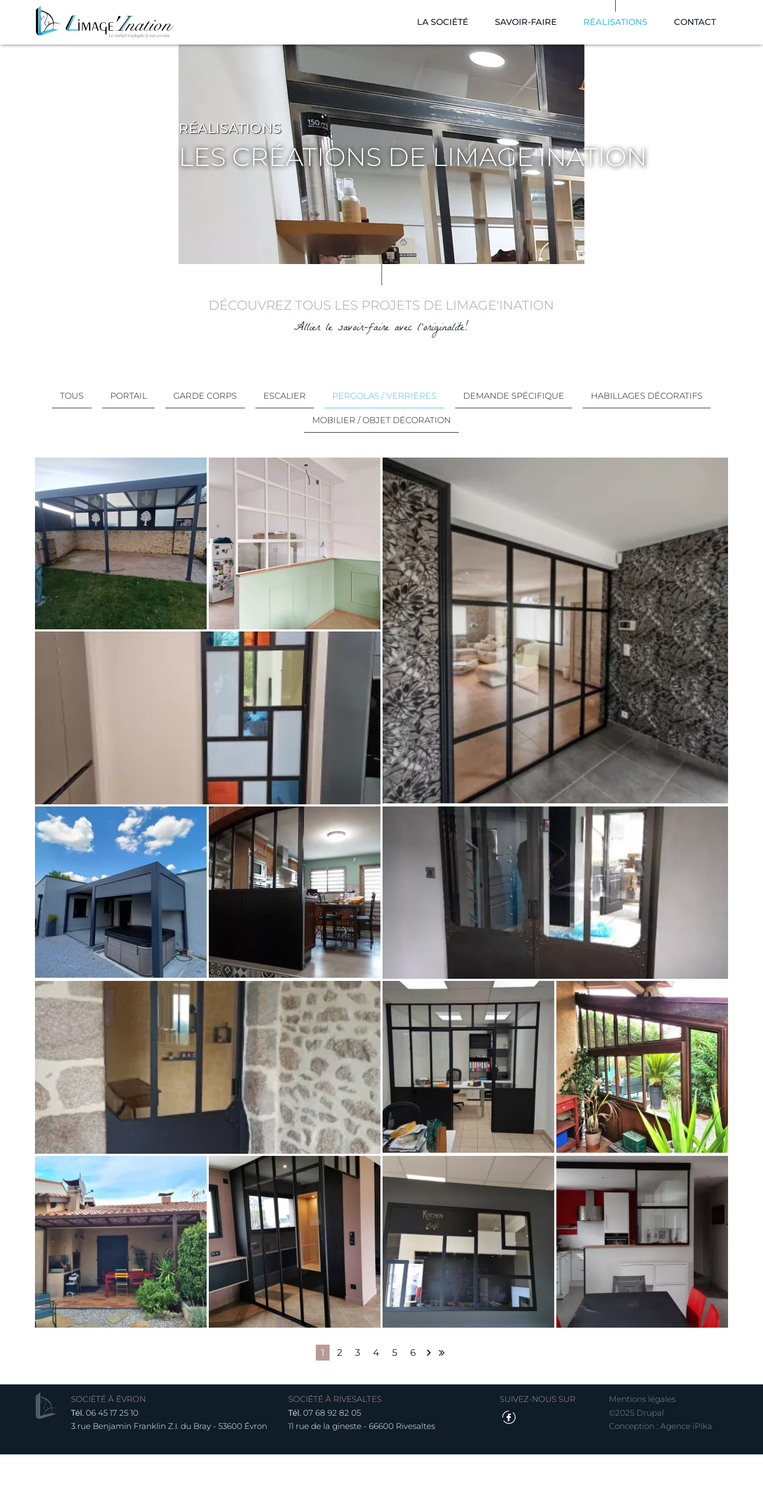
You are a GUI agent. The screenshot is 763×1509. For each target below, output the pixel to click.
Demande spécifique (583, 458)
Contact (692, 26)
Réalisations (612, 26)
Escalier (354, 458)
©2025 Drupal (633, 1467)
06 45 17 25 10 (115, 1467)
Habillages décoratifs (299, 482)
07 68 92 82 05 (334, 1467)
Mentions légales (639, 1454)
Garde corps (274, 458)
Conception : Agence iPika (657, 1481)
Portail (198, 458)
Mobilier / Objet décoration (451, 482)
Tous (141, 458)
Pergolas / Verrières (454, 458)
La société (439, 26)
